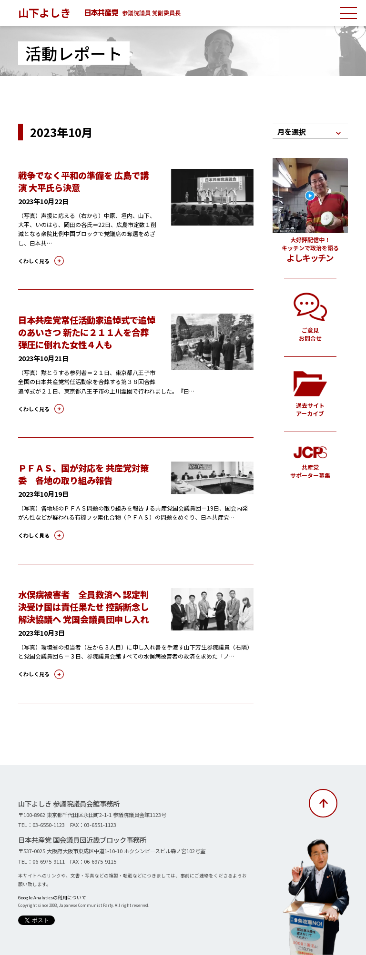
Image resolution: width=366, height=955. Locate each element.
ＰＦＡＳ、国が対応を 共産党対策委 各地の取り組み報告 (83, 474)
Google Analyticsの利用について (52, 897)
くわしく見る (34, 261)
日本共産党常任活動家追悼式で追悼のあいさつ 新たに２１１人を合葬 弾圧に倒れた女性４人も (86, 332)
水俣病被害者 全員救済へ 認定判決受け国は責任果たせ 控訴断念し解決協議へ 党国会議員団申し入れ (83, 606)
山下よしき (44, 12)
